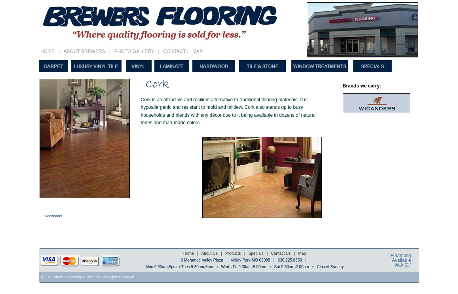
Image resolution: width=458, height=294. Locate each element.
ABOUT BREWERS (84, 51)
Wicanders (54, 216)
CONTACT (173, 51)
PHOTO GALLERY (134, 51)
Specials (256, 253)
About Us (208, 253)
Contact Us (281, 253)
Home (188, 253)
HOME (48, 51)
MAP (197, 51)
